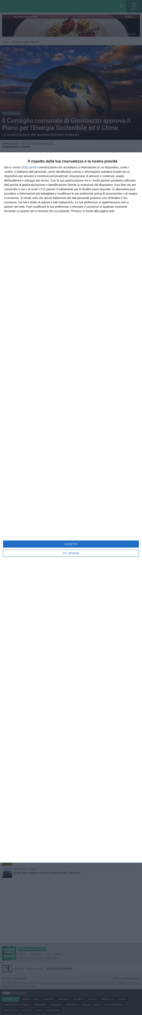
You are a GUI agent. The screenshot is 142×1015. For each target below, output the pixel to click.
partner (33, 167)
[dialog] (71, 507)
